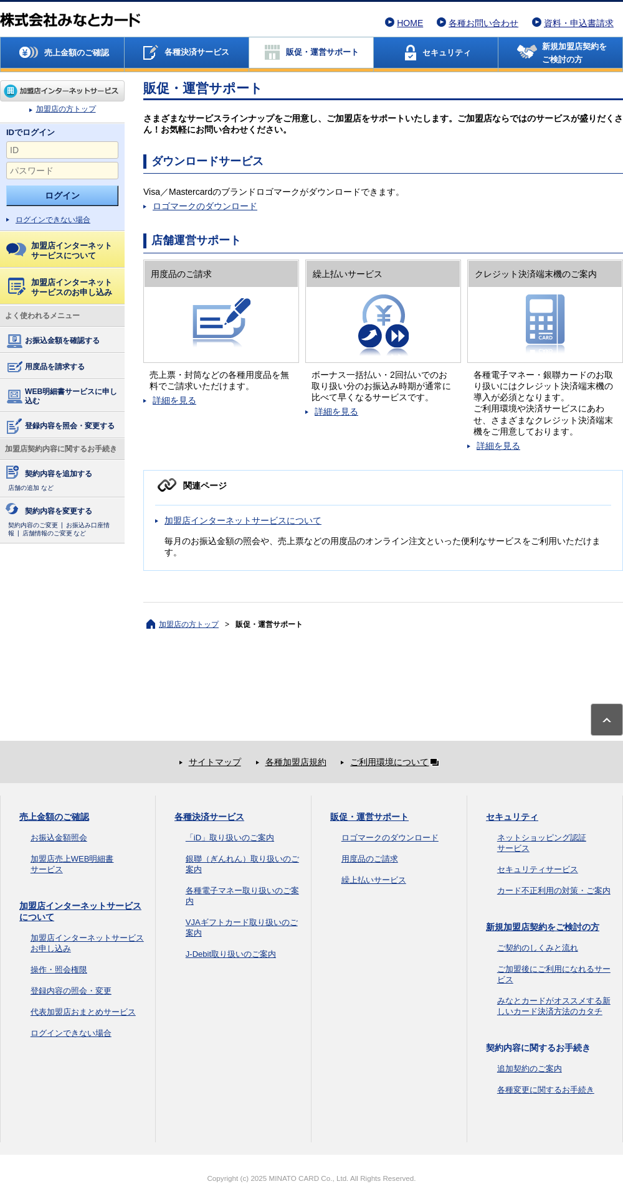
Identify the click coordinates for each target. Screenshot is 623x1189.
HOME (410, 23)
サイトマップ (215, 762)
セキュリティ (512, 817)
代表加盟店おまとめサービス (83, 1012)
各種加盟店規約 (295, 762)
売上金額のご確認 (54, 817)
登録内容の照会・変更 (71, 990)
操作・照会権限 (59, 969)
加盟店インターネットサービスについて (59, 250)
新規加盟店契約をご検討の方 (542, 927)
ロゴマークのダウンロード (205, 206)
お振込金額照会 (59, 837)
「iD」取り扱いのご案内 (230, 837)
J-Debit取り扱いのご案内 (231, 954)
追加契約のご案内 (529, 1068)
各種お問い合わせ (483, 23)
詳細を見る (174, 400)
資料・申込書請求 (579, 23)
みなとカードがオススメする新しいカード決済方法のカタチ (554, 1006)
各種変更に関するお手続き (545, 1089)
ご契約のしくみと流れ (537, 947)
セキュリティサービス (537, 869)
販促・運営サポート (369, 817)
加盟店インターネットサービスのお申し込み (60, 287)
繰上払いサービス (373, 880)
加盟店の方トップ (62, 90)
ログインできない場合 (53, 219)
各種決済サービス (209, 817)
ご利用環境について (397, 762)
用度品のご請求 (369, 858)
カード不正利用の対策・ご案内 (554, 890)
